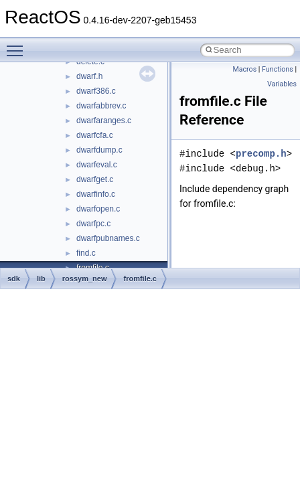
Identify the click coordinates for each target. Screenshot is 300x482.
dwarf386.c (96, 91)
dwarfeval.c (96, 164)
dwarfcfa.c (94, 135)
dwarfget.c (94, 179)
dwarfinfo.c (95, 194)
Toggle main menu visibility (18, 45)
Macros (244, 69)
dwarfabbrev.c (101, 105)
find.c (86, 253)
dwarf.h (89, 76)
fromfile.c (140, 278)
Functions (277, 69)
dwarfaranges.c (103, 120)
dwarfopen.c (98, 209)
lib (41, 278)
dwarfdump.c (99, 150)
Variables (282, 84)
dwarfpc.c (93, 223)
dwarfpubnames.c (108, 238)
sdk (13, 278)
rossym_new (84, 278)
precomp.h (261, 153)
